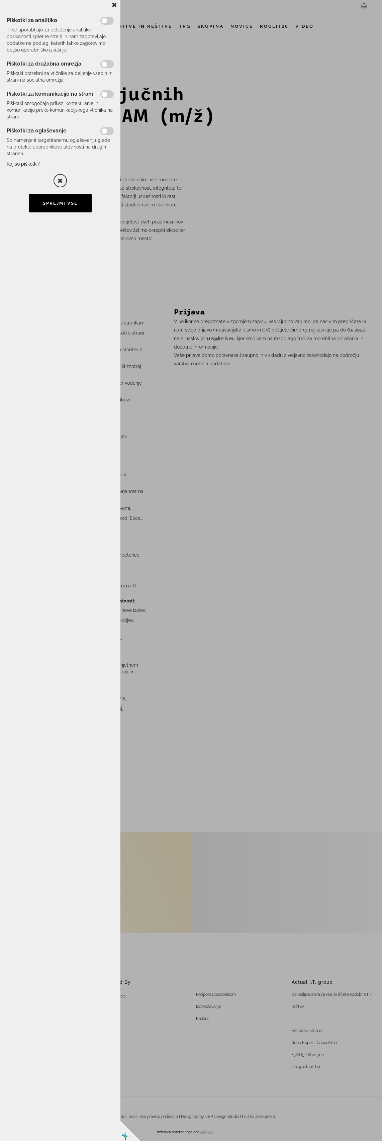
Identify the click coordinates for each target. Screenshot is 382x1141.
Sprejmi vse (60, 203)
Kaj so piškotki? (23, 164)
